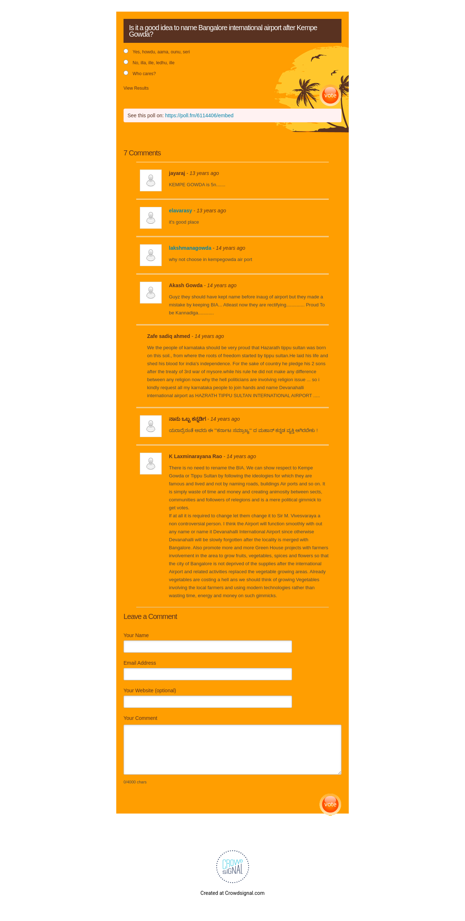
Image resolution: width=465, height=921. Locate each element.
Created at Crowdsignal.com (232, 893)
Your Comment (140, 718)
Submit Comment (330, 805)
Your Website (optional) (150, 690)
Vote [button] (330, 96)
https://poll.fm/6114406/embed (199, 115)
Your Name (136, 635)
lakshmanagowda (190, 248)
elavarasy (180, 210)
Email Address (140, 663)
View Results (136, 88)
